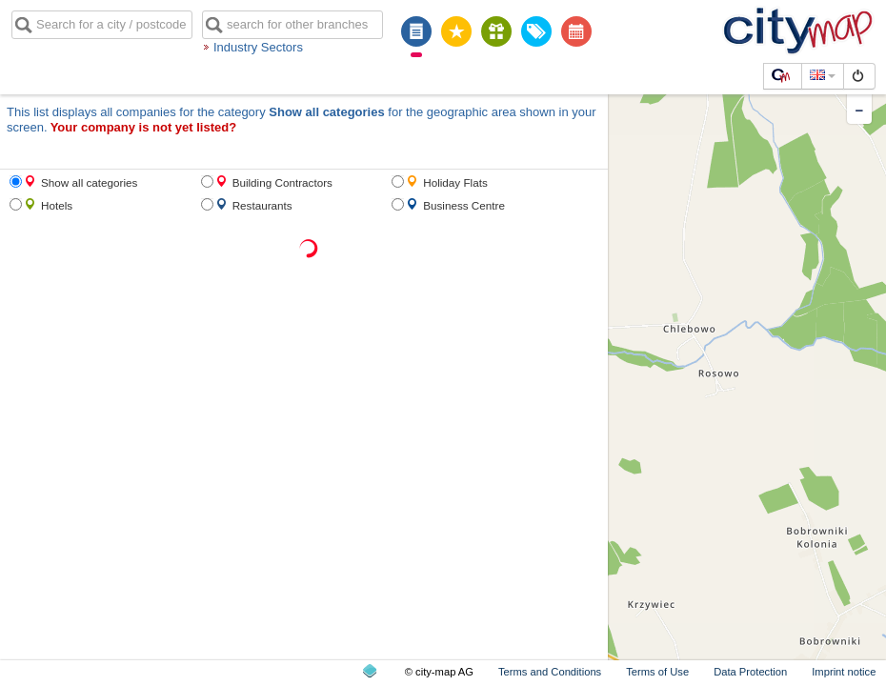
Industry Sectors (258, 47)
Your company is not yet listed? (143, 127)
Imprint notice (844, 671)
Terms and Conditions (549, 671)
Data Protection (750, 671)
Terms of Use (657, 671)
